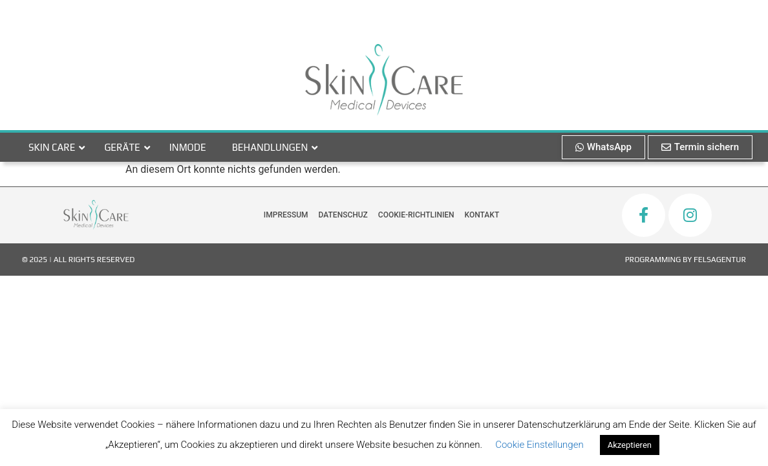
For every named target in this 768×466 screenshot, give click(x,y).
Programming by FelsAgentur (685, 259)
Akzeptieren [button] (630, 445)
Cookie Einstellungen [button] (539, 444)
